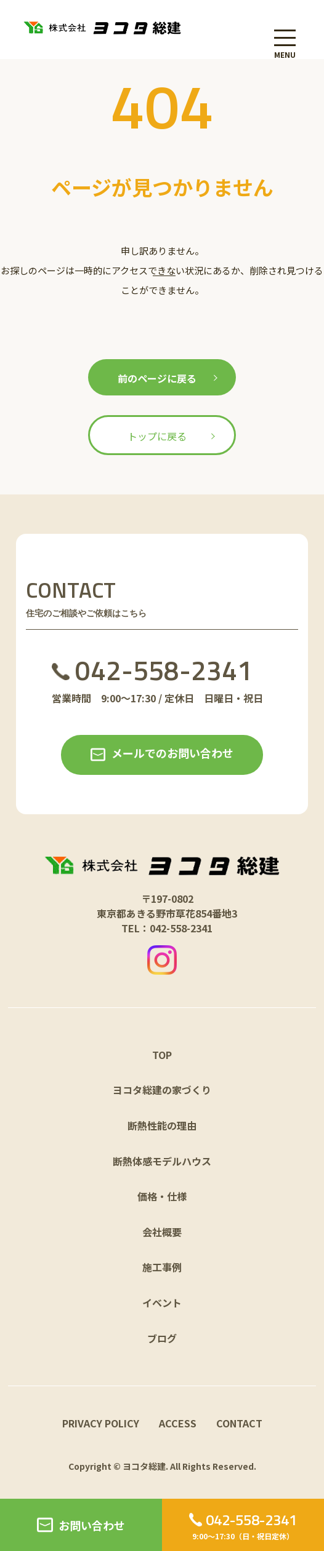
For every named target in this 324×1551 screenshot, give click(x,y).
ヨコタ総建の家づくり (162, 1089)
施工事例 (162, 1266)
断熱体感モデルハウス (162, 1161)
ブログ (162, 1338)
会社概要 (162, 1231)
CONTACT (239, 1423)
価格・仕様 (162, 1196)
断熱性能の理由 (162, 1125)
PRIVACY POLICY (100, 1423)
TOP (162, 1054)
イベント (162, 1302)
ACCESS (177, 1423)
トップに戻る (157, 436)
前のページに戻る (157, 378)
